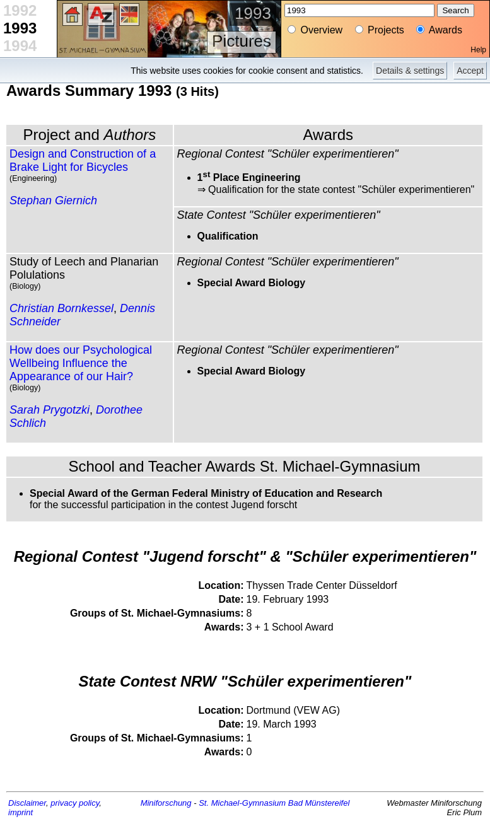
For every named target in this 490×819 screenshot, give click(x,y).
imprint (20, 812)
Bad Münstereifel (319, 803)
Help (478, 49)
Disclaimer (27, 803)
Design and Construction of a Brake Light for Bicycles (82, 160)
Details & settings (410, 71)
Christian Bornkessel (61, 308)
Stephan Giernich (53, 200)
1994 (20, 45)
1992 (20, 10)
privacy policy (74, 803)
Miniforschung (166, 803)
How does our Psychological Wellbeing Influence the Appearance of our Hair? (80, 363)
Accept (470, 71)
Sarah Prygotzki (49, 410)
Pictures (241, 41)
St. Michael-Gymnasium (242, 803)
